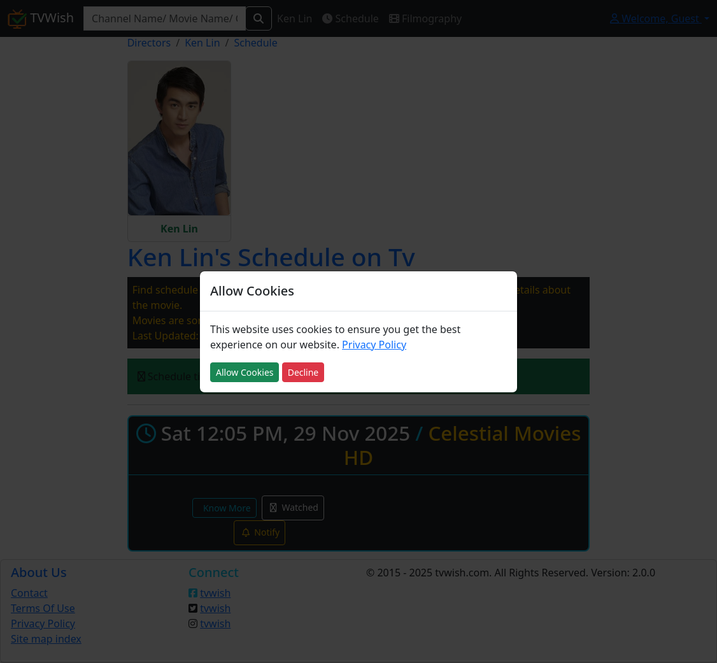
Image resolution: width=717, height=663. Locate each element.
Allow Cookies (244, 372)
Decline (303, 372)
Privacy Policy (374, 345)
